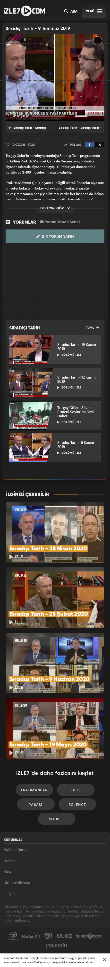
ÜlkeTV (64, 936)
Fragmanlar (34, 790)
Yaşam (35, 804)
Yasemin (56, 946)
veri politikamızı (62, 962)
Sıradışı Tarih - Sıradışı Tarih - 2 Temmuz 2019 (27, 129)
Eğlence (77, 804)
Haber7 (89, 936)
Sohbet (56, 819)
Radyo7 (31, 936)
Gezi (75, 790)
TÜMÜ (92, 327)
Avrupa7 (48, 936)
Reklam (10, 860)
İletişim (9, 893)
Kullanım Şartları (17, 849)
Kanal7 (13, 936)
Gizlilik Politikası (17, 882)
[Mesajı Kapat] (104, 959)
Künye (8, 871)
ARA (70, 11)
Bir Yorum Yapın (55, 236)
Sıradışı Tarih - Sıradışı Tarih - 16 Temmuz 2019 (80, 129)
